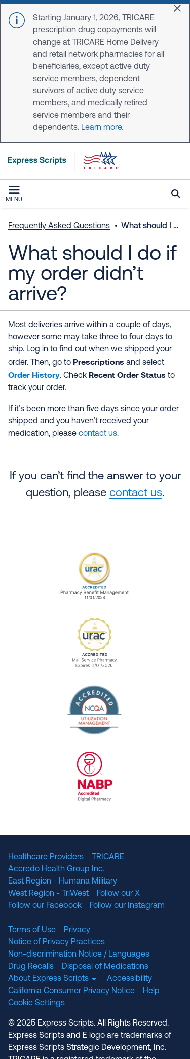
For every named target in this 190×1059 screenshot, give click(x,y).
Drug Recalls (31, 967)
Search (176, 194)
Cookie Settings (36, 1003)
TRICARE (108, 857)
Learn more (101, 128)
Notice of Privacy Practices (56, 942)
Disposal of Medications (105, 967)
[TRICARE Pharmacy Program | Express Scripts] (60, 161)
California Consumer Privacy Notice (71, 991)
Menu (14, 194)
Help (151, 991)
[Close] (177, 8)
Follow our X (118, 894)
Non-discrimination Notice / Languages (78, 954)
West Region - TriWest (48, 894)
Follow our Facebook (45, 906)
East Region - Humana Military (62, 881)
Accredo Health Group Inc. (56, 869)
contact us (135, 493)
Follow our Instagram (127, 906)
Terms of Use (32, 930)
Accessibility (129, 979)
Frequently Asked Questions (59, 226)
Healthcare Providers (46, 857)
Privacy (77, 930)
